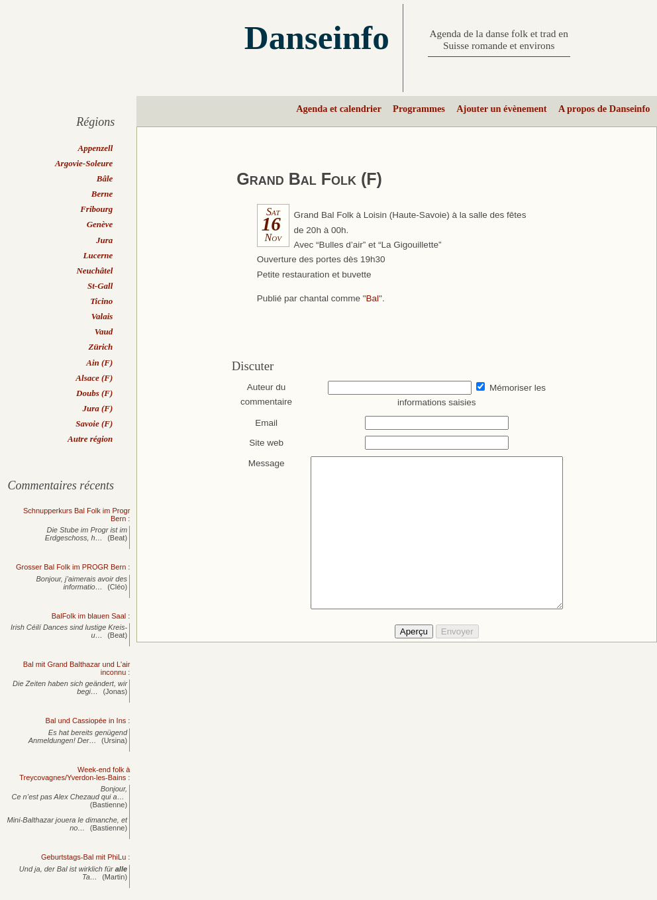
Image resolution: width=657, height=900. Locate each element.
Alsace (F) (94, 378)
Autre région (90, 439)
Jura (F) (97, 408)
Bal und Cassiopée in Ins (86, 721)
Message (260, 463)
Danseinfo (316, 37)
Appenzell (95, 148)
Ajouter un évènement (501, 108)
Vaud (104, 331)
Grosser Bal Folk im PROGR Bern (71, 567)
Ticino (101, 301)
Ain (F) (99, 363)
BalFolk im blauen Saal (89, 616)
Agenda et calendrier (338, 108)
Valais (102, 316)
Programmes (419, 108)
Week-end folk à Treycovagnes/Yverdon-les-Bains (74, 773)
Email (260, 423)
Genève (100, 224)
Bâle (105, 178)
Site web (260, 443)
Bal (372, 298)
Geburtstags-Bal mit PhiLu (83, 857)
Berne (102, 194)
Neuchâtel (94, 270)
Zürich (100, 347)
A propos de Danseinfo (604, 108)
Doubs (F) (94, 393)
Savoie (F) (94, 423)
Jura (104, 240)
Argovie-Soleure (84, 163)
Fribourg (96, 209)
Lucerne (98, 255)
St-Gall (100, 286)
